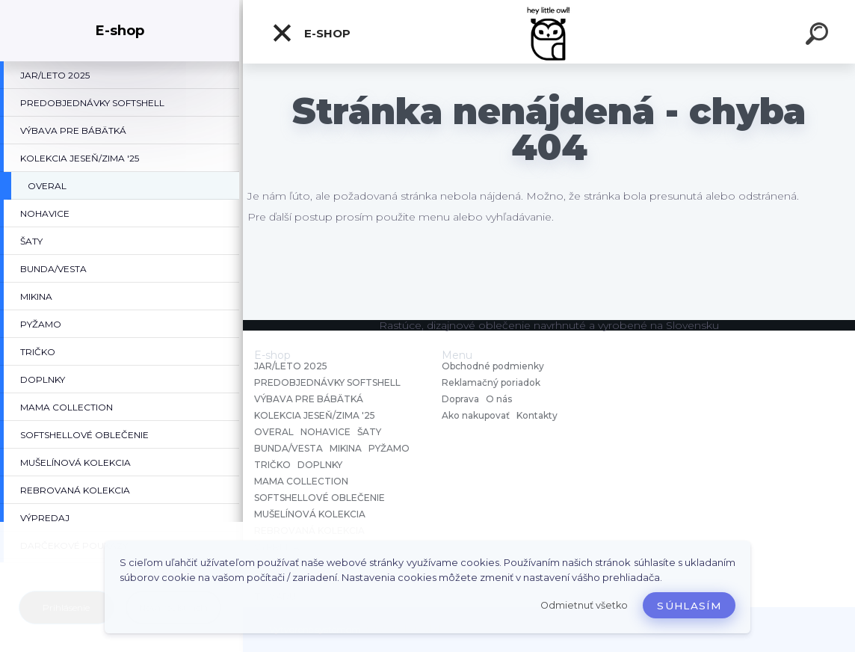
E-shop (311, 33)
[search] (819, 36)
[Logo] (549, 32)
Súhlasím (689, 606)
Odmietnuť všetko (584, 605)
